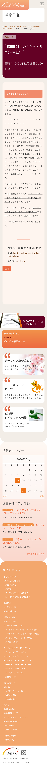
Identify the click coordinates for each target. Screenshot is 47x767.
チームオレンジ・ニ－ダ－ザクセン (19, 664)
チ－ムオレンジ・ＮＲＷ (15, 668)
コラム (7, 686)
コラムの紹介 (10, 735)
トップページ (10, 576)
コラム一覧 (9, 739)
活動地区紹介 (10, 617)
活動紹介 (8, 588)
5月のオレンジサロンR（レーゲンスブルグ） (21, 511)
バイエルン (8, 510)
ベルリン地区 (10, 621)
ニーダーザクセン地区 (14, 625)
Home (5, 26)
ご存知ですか (10, 699)
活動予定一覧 (10, 611)
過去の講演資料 (11, 721)
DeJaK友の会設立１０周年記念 (17, 597)
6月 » (42, 495)
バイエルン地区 (11, 642)
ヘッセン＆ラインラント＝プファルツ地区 (22, 633)
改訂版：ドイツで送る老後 (16, 415)
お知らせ (8, 603)
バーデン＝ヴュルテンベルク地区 (18, 637)
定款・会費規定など (13, 729)
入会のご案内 (10, 584)
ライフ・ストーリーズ (14, 691)
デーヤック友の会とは (18, 360)
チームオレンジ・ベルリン (15, 652)
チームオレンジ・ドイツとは (17, 647)
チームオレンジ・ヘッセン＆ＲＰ (18, 660)
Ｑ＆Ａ (7, 705)
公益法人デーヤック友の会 (14, 4)
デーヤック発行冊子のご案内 (16, 593)
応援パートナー (11, 676)
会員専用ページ (11, 713)
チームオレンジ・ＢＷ (14, 672)
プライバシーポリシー (11, 762)
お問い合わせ (10, 709)
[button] (24, 341)
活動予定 (12, 26)
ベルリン (9, 37)
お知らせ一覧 (10, 607)
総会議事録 (9, 725)
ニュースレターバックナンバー (17, 717)
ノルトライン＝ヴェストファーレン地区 (21, 629)
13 (17, 480)
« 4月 (5, 495)
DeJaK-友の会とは (12, 580)
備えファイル (10, 682)
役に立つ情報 (10, 695)
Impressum (25, 762)
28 (23, 490)
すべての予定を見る (35, 553)
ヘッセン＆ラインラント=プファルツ (18, 524)
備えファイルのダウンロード (31, 322)
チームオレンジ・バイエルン (16, 656)
